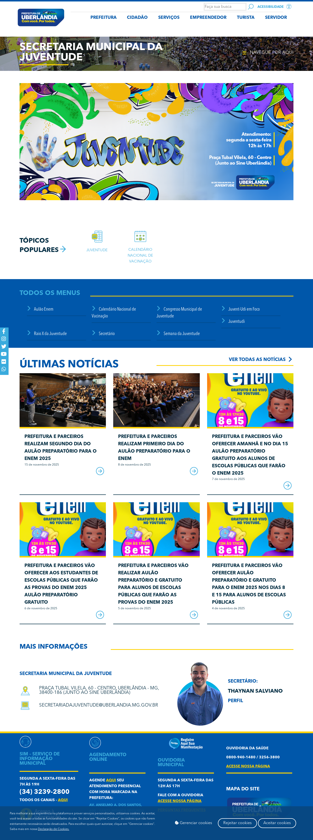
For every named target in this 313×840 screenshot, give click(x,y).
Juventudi (236, 321)
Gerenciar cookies (193, 823)
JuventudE (97, 250)
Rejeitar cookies (237, 823)
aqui (63, 800)
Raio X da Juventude (50, 334)
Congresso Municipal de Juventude (179, 313)
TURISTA (246, 18)
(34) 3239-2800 (44, 792)
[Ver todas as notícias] (290, 359)
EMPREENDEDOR (208, 18)
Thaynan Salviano (255, 691)
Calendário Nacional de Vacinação (140, 255)
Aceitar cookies (277, 823)
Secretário (107, 334)
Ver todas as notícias (257, 360)
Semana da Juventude (182, 334)
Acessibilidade (270, 7)
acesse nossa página (179, 801)
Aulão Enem (43, 309)
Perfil (235, 701)
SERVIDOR (276, 18)
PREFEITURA (103, 18)
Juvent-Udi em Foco (244, 309)
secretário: (243, 681)
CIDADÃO (137, 18)
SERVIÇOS (168, 18)
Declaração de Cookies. (53, 829)
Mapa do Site (242, 789)
